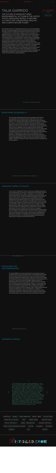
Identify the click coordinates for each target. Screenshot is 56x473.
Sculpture (31, 455)
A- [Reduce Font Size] (52, 1)
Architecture (8, 442)
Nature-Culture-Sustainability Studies (32, 452)
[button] (8, 417)
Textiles (48, 455)
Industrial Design (10, 449)
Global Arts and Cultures (25, 445)
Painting (49, 452)
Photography (8, 455)
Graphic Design (47, 445)
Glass (37, 445)
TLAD (40, 455)
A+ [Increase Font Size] (53, 1)
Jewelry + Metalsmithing (44, 449)
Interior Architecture (26, 449)
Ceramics (19, 442)
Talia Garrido (27, 2)
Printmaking (20, 455)
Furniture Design (9, 445)
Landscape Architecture (11, 452)
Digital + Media (46, 442)
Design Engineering (31, 442)
